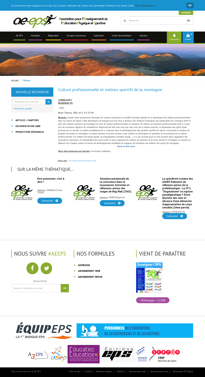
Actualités (35, 35)
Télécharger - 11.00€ (152, 300)
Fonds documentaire (121, 35)
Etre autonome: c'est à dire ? (50, 180)
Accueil (15, 80)
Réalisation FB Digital (183, 371)
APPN (75, 160)
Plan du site (74, 371)
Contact (88, 371)
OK (190, 5)
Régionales (53, 35)
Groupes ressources (76, 35)
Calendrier (99, 35)
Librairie (143, 35)
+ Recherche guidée (22, 108)
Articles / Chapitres (27, 120)
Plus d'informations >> (145, 5)
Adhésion (84, 265)
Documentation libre (87, 160)
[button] (188, 37)
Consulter (49, 201)
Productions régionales (30, 131)
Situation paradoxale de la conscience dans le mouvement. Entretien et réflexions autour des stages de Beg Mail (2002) (115, 185)
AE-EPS (19, 35)
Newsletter (40, 281)
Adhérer (185, 12)
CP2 (70, 160)
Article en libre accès (126, 146)
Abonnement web (89, 270)
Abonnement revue (90, 276)
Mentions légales (104, 371)
